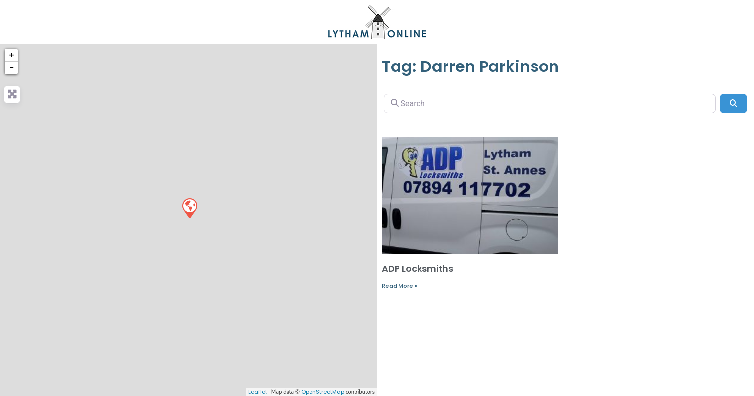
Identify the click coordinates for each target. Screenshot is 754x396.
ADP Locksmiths (417, 269)
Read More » (400, 286)
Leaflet (257, 392)
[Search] (550, 103)
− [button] (11, 68)
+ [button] (11, 55)
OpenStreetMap (322, 392)
